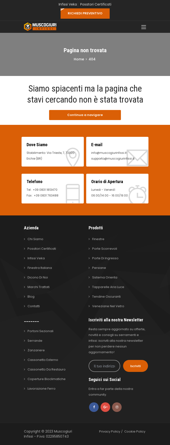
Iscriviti (135, 366)
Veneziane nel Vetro (108, 306)
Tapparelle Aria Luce (108, 287)
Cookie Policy (134, 431)
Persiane (99, 268)
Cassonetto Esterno (43, 360)
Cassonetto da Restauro (47, 369)
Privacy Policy (109, 431)
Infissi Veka (68, 4)
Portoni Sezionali (40, 331)
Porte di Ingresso (105, 258)
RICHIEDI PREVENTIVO (85, 13)
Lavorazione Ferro (42, 388)
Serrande (35, 340)
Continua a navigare (85, 115)
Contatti (34, 306)
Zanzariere (36, 350)
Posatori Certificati (95, 4)
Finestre (98, 239)
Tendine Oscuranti (106, 296)
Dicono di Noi (38, 277)
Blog (31, 296)
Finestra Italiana (40, 268)
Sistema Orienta (104, 277)
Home (79, 59)
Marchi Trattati (39, 287)
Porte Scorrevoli (104, 248)
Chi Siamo (35, 239)
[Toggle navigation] (143, 27)
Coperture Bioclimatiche (47, 379)
